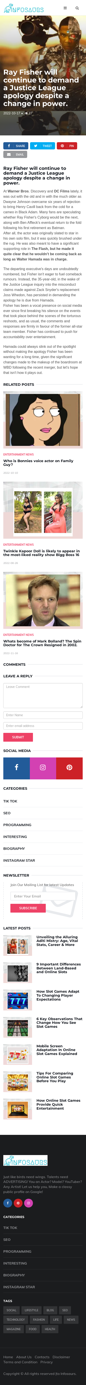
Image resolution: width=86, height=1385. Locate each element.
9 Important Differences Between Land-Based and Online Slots (58, 968)
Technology (16, 1319)
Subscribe (28, 908)
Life (56, 1319)
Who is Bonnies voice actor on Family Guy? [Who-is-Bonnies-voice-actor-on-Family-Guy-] (38, 463)
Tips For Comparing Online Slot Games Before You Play (54, 1077)
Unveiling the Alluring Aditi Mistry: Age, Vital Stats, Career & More (57, 941)
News (71, 1319)
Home (8, 1357)
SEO (7, 813)
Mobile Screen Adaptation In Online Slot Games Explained (56, 1050)
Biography (14, 848)
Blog (50, 1310)
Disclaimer (61, 1357)
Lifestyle (31, 1310)
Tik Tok (10, 801)
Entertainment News (18, 454)
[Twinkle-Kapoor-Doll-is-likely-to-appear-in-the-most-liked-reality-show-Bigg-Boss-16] (43, 510)
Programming (17, 825)
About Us (24, 1357)
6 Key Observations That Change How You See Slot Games (59, 1023)
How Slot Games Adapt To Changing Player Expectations (57, 995)
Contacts (42, 1357)
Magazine (14, 1329)
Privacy (46, 1362)
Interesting (15, 836)
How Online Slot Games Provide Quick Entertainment (58, 1104)
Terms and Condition (20, 1362)
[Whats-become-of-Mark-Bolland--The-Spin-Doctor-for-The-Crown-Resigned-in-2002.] (43, 600)
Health (50, 1329)
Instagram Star (19, 860)
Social (11, 1310)
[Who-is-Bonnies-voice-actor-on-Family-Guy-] (43, 419)
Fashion (39, 1319)
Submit (18, 737)
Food (32, 1329)
